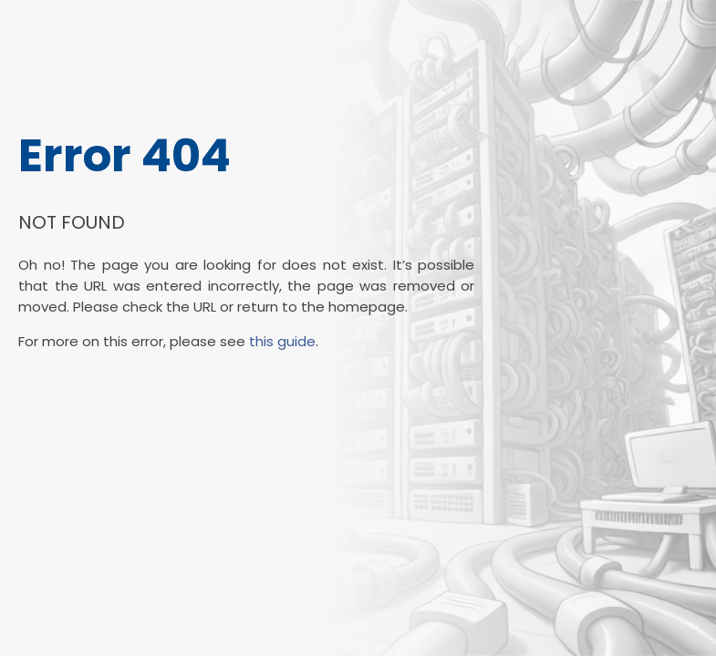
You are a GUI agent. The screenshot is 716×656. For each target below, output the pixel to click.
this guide (282, 341)
